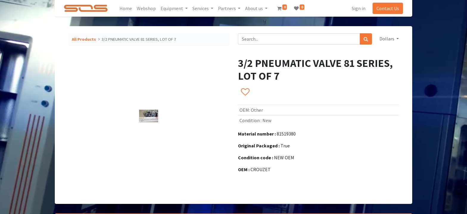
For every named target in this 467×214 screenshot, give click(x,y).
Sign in (358, 8)
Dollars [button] (387, 39)
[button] (245, 92)
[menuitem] (125, 8)
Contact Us (387, 8)
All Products (84, 39)
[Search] (366, 39)
